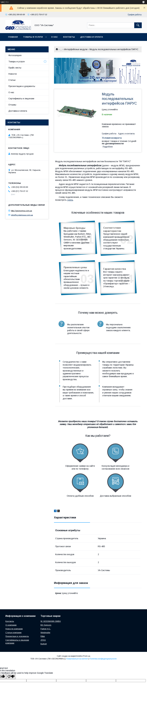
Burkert (43, 644)
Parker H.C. (45, 629)
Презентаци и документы (17, 636)
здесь (70, 200)
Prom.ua (86, 656)
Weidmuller (45, 632)
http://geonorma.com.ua (21, 211)
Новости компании (14, 629)
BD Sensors (45, 625)
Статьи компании (13, 632)
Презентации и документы (21, 86)
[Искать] (138, 25)
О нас (54, 37)
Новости (12, 74)
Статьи (11, 80)
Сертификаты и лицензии (21, 98)
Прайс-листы (14, 67)
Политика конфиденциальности (103, 659)
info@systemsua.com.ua (22, 215)
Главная (13, 37)
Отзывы (12, 105)
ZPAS (43, 640)
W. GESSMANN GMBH (50, 621)
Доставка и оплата (91, 37)
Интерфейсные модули (75, 49)
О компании (10, 625)
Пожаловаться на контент (77, 659)
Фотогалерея (14, 55)
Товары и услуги (33, 37)
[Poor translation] (11, 676)
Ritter (42, 636)
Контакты (69, 37)
